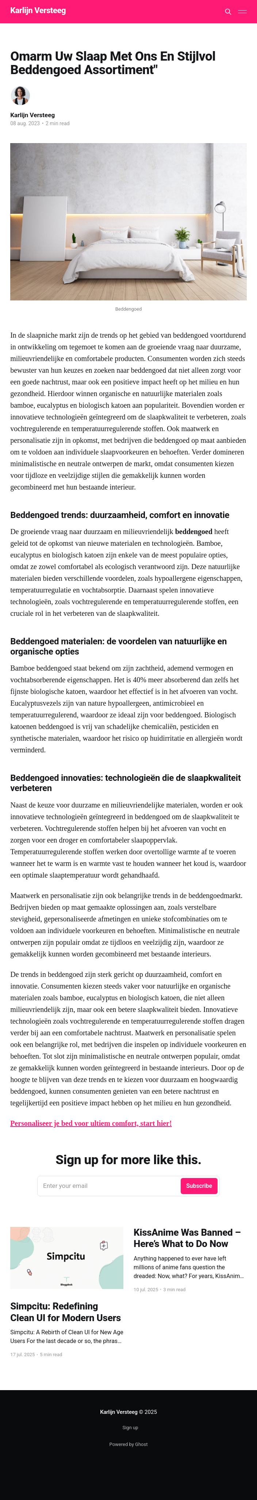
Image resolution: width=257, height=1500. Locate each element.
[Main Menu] (242, 11)
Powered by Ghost (129, 1444)
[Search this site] (228, 12)
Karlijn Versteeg (38, 11)
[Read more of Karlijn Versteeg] (20, 95)
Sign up (130, 1427)
